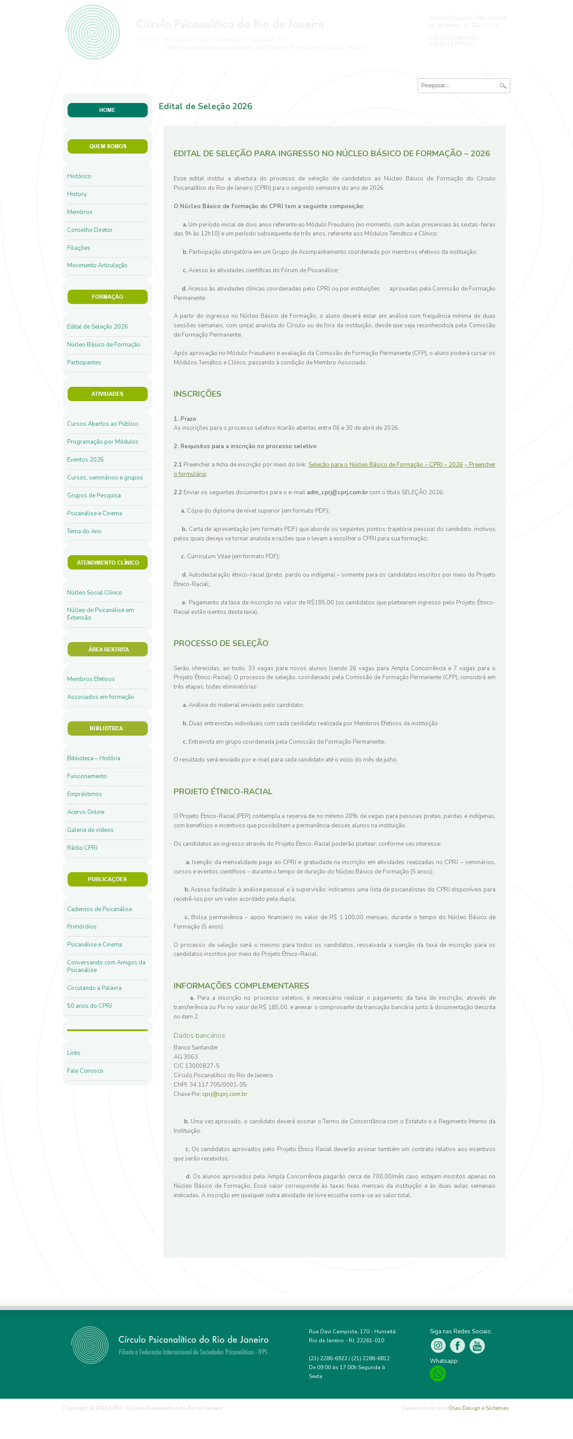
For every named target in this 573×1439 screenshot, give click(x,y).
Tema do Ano (84, 531)
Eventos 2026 (85, 460)
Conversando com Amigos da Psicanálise (106, 966)
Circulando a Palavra (94, 988)
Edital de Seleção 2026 (97, 327)
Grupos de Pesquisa (94, 496)
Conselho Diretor (90, 230)
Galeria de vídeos (90, 830)
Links (74, 1053)
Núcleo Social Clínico (94, 593)
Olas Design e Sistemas (479, 1408)
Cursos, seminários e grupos (105, 478)
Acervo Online (85, 812)
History (77, 194)
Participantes (84, 363)
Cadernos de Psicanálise (99, 909)
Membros (80, 212)
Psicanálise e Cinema (94, 514)
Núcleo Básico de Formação (104, 345)
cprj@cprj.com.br (225, 1094)
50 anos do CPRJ (89, 1006)
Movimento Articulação (97, 265)
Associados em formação (100, 697)
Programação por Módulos (103, 442)
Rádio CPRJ (82, 848)
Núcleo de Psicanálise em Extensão (100, 614)
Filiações (78, 248)
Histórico (79, 176)
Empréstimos (84, 794)
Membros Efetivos (91, 679)
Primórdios (82, 927)
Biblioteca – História (93, 758)
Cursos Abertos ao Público (102, 424)
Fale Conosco (85, 1071)
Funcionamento (87, 776)
